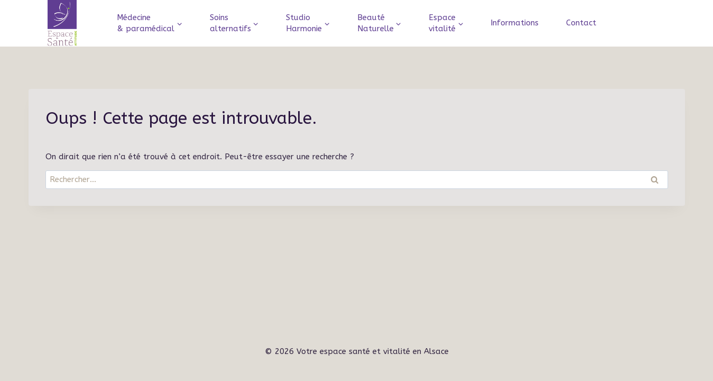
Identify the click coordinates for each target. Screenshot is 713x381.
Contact (581, 23)
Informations (514, 23)
